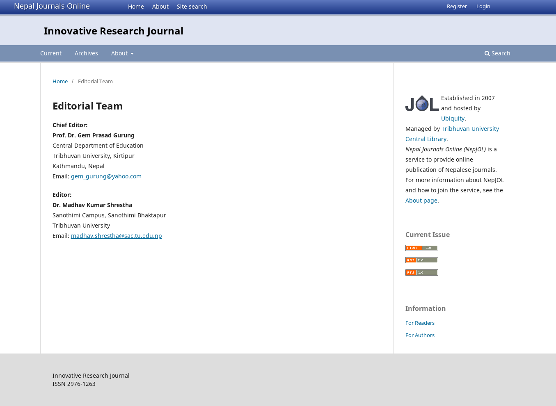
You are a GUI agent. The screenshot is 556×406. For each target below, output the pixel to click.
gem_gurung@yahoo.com (106, 176)
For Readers (420, 322)
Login (483, 6)
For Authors (420, 335)
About (160, 6)
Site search (192, 6)
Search (497, 53)
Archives (86, 53)
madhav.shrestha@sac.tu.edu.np (116, 235)
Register (457, 6)
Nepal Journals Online (52, 6)
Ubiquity (452, 118)
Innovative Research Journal (113, 30)
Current (51, 53)
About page (421, 200)
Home (136, 6)
